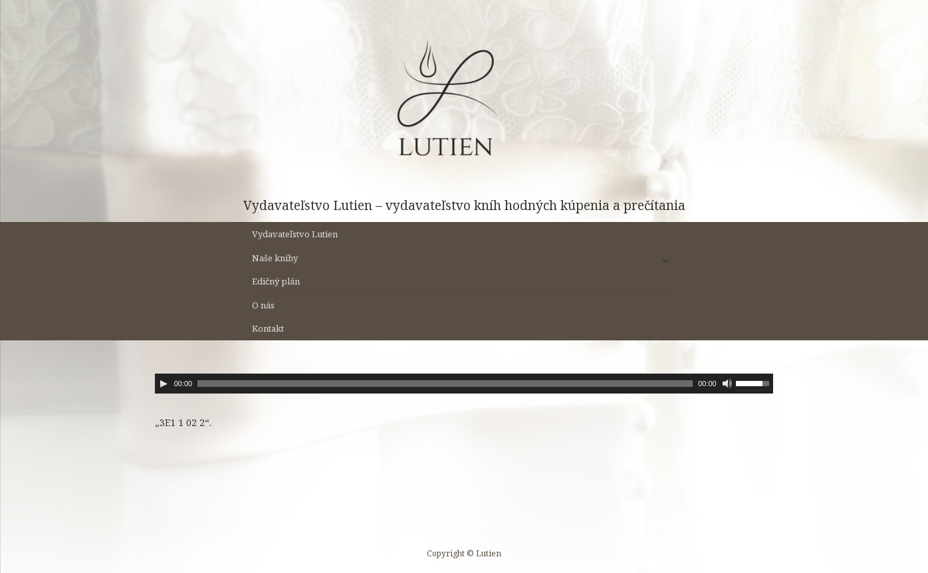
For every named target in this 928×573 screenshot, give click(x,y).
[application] (464, 384)
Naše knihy (275, 258)
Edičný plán (276, 281)
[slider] (445, 383)
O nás (263, 305)
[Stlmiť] (727, 383)
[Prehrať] (163, 383)
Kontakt (268, 328)
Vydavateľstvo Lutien (295, 234)
